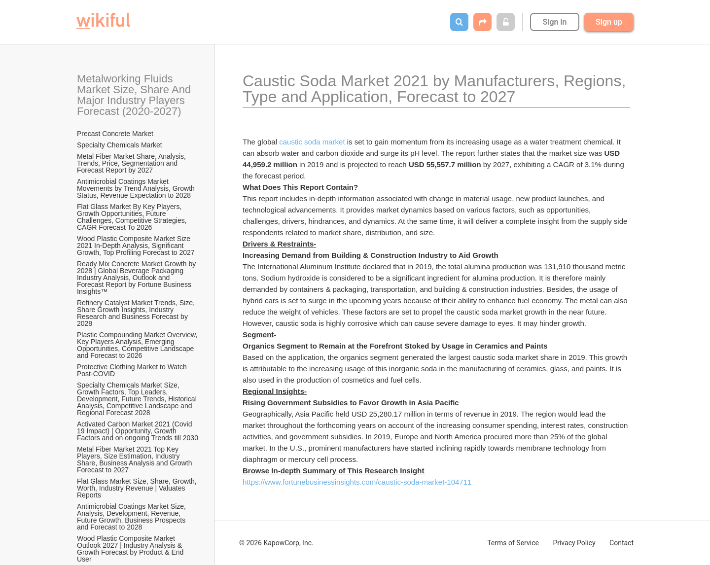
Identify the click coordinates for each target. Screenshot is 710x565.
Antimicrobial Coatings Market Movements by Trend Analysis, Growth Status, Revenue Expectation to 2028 (137, 188)
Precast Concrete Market (115, 134)
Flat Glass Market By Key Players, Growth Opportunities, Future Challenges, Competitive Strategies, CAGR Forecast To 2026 (132, 217)
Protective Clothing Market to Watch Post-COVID (133, 370)
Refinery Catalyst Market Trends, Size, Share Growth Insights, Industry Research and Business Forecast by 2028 (137, 313)
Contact (621, 543)
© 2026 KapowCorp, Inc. (276, 543)
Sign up (609, 22)
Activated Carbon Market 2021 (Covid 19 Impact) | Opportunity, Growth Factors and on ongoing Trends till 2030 (137, 431)
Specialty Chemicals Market (119, 145)
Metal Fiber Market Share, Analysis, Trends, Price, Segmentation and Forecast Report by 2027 (132, 163)
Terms (513, 543)
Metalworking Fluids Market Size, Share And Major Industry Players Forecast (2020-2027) (135, 94)
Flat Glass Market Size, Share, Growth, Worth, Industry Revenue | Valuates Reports (138, 488)
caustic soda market (312, 142)
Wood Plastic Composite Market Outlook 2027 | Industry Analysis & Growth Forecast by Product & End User (131, 548)
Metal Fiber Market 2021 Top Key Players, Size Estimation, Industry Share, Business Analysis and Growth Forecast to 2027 (135, 459)
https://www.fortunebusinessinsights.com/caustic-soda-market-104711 (357, 482)
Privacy (574, 543)
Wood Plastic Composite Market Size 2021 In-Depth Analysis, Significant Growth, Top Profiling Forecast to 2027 (136, 245)
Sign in (554, 22)
